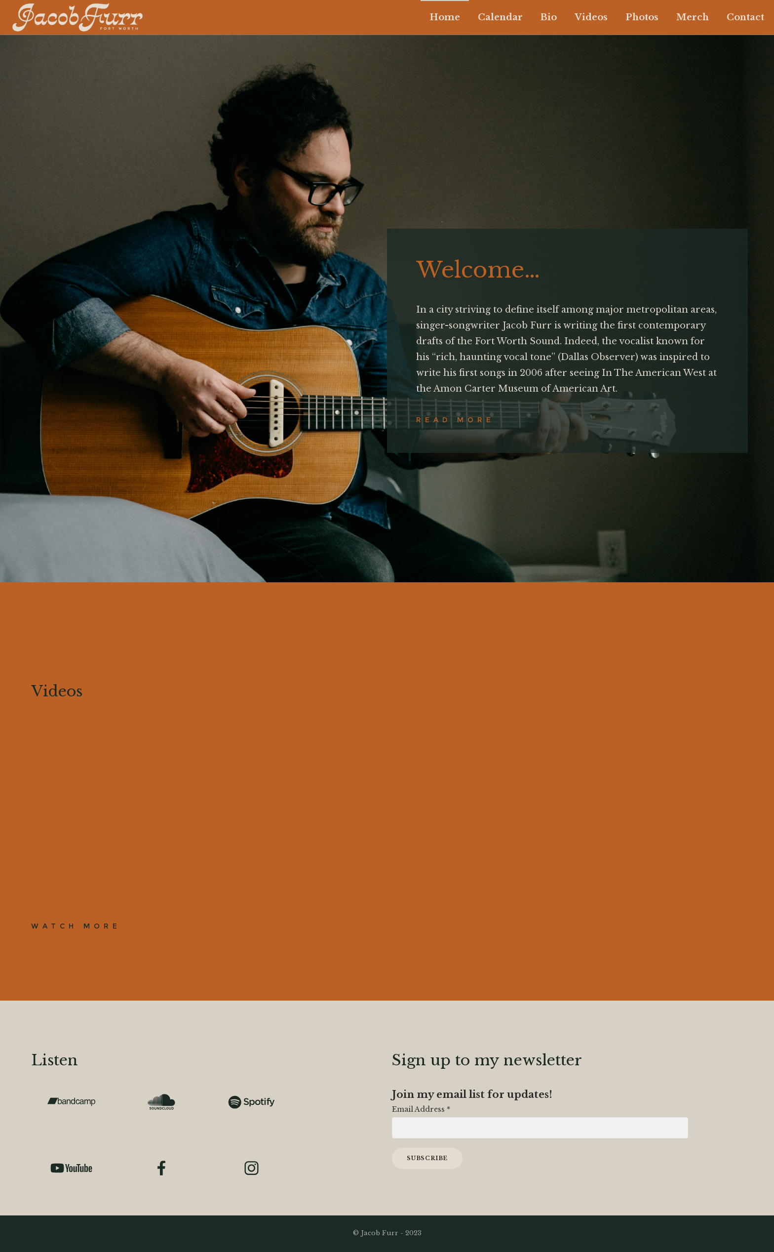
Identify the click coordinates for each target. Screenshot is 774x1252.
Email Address (421, 1109)
